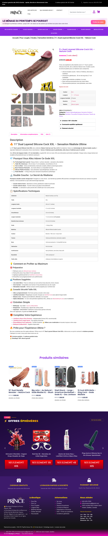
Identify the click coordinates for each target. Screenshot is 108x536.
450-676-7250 (98, 2)
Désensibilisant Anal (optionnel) (22, 322)
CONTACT (59, 10)
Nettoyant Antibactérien (20, 324)
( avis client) (71, 55)
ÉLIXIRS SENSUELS (86, 29)
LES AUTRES (54, 33)
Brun (72, 92)
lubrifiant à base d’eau (36, 275)
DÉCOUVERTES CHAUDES (12, 29)
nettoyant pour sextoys (29, 271)
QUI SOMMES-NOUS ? (46, 10)
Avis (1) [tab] (48, 134)
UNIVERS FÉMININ (58, 29)
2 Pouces (73, 101)
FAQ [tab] (42, 134)
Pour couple (25, 38)
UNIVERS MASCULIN (44, 29)
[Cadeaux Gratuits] (19, 480)
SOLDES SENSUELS (28, 29)
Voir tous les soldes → (96, 420)
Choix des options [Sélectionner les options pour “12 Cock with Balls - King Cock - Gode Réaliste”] (83, 400)
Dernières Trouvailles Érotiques (74, 114)
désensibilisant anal (58, 298)
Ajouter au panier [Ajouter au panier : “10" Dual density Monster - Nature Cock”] (14, 398)
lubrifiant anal (48, 295)
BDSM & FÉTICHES (98, 29)
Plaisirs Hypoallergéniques (73, 112)
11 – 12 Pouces (75, 95)
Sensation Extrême (46, 38)
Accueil (15, 38)
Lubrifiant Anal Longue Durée (21, 320)
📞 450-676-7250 (9, 531)
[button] (53, 49)
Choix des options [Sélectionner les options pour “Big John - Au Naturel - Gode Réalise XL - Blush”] (37, 398)
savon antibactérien (32, 306)
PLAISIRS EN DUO (72, 29)
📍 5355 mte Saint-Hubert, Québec (44, 531)
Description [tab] (14, 134)
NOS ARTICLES (32, 10)
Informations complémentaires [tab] (29, 134)
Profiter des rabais (98, 22)
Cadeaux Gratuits (19, 485)
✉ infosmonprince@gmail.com (24, 531)
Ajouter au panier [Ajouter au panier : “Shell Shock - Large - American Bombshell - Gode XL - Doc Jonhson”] (60, 400)
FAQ (29, 14)
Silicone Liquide (75, 104)
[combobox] (80, 12)
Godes (34, 38)
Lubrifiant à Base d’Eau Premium (22, 318)
